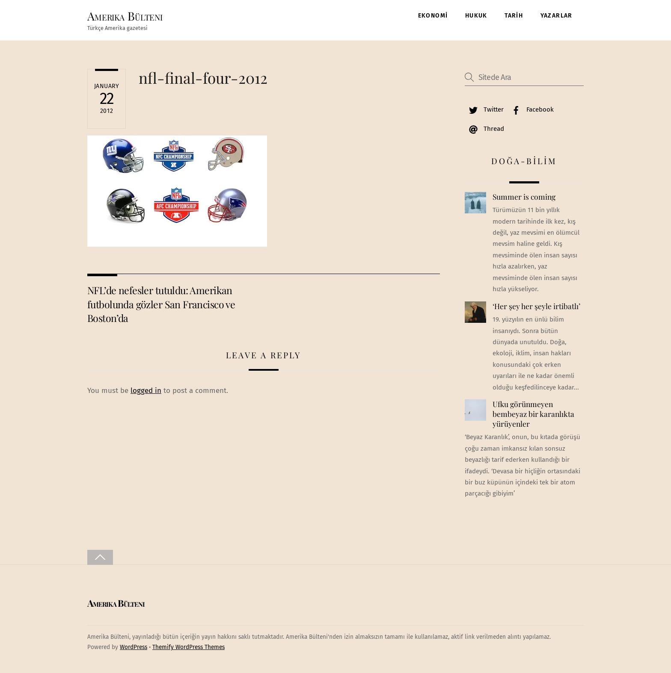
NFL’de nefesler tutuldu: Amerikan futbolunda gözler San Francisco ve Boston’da (161, 304)
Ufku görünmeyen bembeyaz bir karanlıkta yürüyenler (533, 413)
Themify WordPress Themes (188, 647)
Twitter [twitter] (484, 109)
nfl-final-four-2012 (203, 78)
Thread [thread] (484, 129)
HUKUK (476, 15)
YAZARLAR (556, 15)
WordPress (133, 647)
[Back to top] (100, 557)
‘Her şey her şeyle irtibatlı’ (536, 306)
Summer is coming (524, 196)
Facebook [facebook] (531, 109)
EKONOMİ (433, 15)
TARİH (514, 15)
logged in (146, 390)
